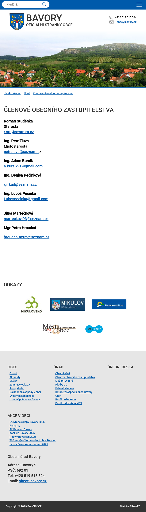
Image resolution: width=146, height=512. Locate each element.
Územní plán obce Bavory (25, 399)
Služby (13, 380)
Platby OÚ (61, 384)
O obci (13, 373)
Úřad (27, 93)
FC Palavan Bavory (21, 429)
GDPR (58, 395)
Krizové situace (64, 388)
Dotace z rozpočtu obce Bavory (73, 392)
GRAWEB (134, 506)
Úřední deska (120, 367)
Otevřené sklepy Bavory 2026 (27, 421)
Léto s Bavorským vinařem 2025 (29, 444)
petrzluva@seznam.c (21, 151)
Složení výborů (64, 380)
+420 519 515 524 (125, 17)
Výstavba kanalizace (22, 395)
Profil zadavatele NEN (68, 403)
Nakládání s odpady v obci (25, 392)
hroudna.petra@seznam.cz (26, 237)
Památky (15, 425)
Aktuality (15, 377)
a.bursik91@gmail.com (23, 166)
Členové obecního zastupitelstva (53, 93)
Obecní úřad (62, 373)
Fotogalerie (17, 388)
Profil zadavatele (65, 399)
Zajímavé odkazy (20, 384)
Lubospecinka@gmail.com (26, 199)
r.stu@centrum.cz (19, 132)
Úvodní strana (12, 93)
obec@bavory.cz (126, 21)
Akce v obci (19, 415)
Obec (12, 367)
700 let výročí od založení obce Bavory (33, 440)
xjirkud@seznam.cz (20, 184)
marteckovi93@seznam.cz (26, 218)
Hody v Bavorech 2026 (23, 436)
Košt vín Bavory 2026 (22, 432)
